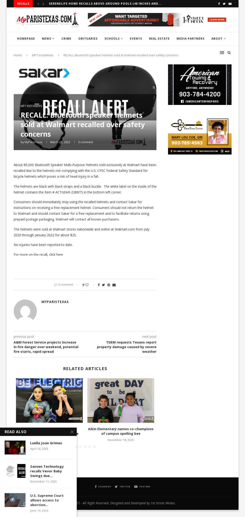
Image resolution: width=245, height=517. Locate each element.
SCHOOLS (112, 39)
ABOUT (217, 39)
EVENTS (136, 39)
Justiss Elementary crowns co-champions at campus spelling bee (49, 431)
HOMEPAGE (26, 39)
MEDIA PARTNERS (190, 39)
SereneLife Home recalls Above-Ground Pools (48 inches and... (105, 4)
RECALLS (74, 106)
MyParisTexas (33, 142)
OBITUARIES (88, 39)
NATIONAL (55, 106)
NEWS (46, 39)
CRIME (66, 39)
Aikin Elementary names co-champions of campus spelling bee (120, 431)
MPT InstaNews (31, 106)
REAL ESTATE (159, 39)
